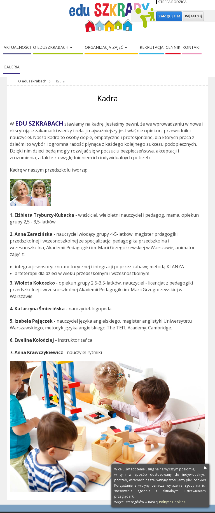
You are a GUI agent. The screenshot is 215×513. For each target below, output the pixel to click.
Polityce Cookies (172, 502)
